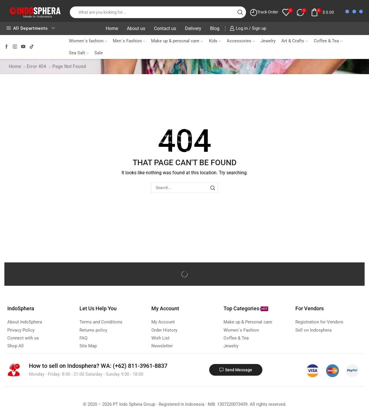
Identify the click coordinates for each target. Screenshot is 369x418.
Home (112, 28)
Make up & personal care (177, 40)
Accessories (241, 40)
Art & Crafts (294, 40)
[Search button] (240, 12)
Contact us (165, 28)
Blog (214, 28)
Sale (98, 52)
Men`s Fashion (129, 40)
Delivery (193, 28)
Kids (215, 40)
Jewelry (268, 40)
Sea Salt (79, 52)
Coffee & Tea (328, 40)
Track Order (267, 12)
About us (136, 28)
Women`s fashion (88, 40)
